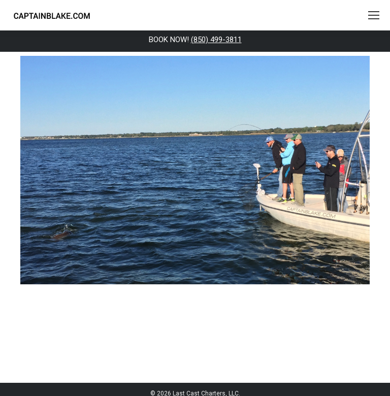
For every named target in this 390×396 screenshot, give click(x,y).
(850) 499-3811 (216, 39)
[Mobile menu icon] (374, 15)
